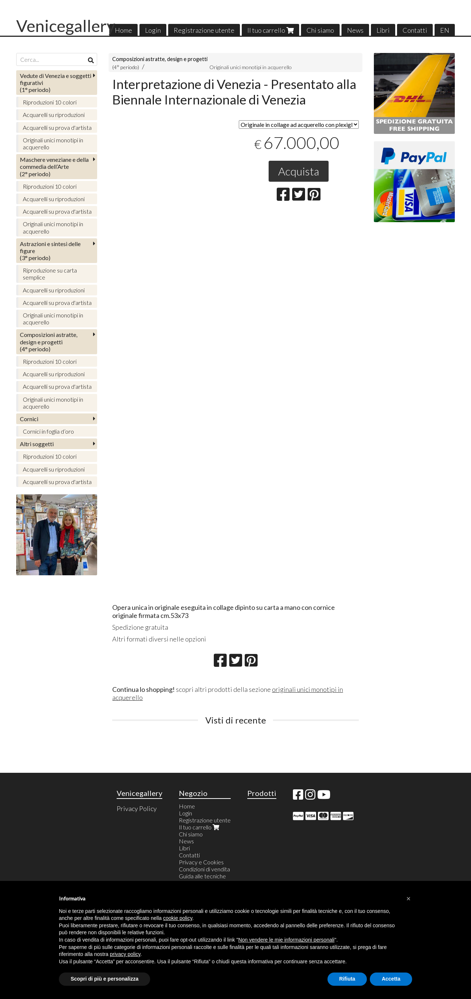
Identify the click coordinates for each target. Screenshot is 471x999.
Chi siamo (320, 30)
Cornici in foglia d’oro (48, 431)
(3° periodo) (50, 250)
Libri (383, 30)
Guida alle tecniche (202, 875)
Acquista (298, 171)
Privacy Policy (137, 808)
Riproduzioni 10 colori (50, 102)
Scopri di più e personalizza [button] (104, 979)
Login (153, 30)
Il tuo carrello (270, 30)
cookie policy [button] (177, 918)
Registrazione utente (204, 30)
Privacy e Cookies (201, 861)
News (355, 30)
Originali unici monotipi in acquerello (250, 67)
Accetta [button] (391, 979)
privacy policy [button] (125, 954)
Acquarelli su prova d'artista (57, 127)
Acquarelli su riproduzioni (54, 114)
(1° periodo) (55, 82)
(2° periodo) (54, 166)
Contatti (415, 30)
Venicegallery (65, 26)
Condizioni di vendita (204, 868)
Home (123, 30)
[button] (408, 898)
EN (444, 30)
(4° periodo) (48, 341)
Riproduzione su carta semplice (50, 274)
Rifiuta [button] (347, 979)
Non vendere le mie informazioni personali (286, 940)
